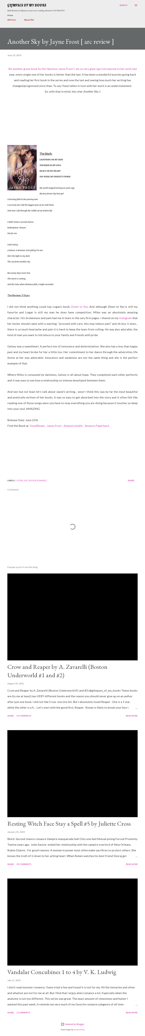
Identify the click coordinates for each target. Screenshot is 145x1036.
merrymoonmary (79, 1030)
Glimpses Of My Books (26, 5)
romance (42, 480)
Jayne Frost (54, 425)
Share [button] (131, 480)
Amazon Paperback (97, 425)
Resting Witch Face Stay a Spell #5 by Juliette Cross (69, 823)
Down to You (79, 306)
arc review (30, 480)
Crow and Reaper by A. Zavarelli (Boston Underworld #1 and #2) (57, 671)
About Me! (29, 20)
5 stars (19, 480)
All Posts (11, 20)
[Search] (123, 5)
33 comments (23, 864)
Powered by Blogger (72, 1024)
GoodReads (37, 425)
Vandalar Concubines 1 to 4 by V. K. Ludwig (61, 972)
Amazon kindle (73, 425)
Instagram (125, 318)
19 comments (23, 716)
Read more (132, 716)
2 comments (23, 1012)
